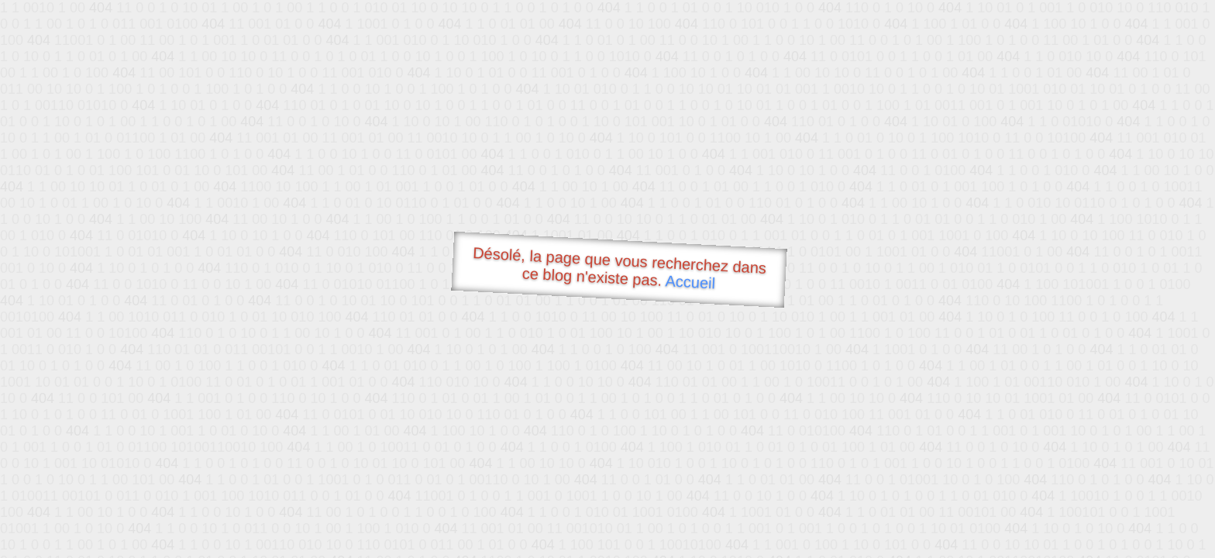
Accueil (690, 281)
